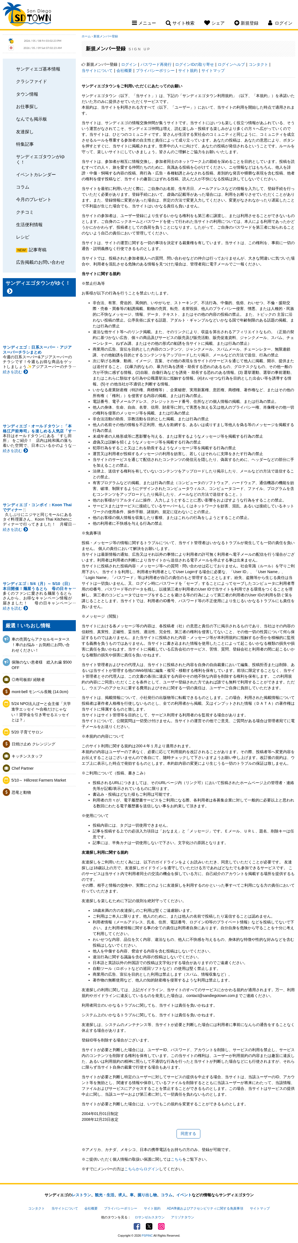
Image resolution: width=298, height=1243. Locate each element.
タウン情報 (27, 94)
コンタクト (258, 64)
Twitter (149, 1226)
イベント (184, 1195)
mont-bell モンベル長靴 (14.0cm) (40, 692)
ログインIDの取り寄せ (194, 64)
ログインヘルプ (231, 64)
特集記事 (25, 144)
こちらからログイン (141, 1169)
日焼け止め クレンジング (33, 744)
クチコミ (25, 212)
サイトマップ (213, 70)
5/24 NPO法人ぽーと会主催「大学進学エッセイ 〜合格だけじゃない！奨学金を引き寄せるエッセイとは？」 (41, 711)
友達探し (25, 131)
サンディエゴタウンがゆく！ (40, 159)
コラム (22, 186)
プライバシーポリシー (155, 70)
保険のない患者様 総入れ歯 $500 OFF (42, 665)
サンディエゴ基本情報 (38, 68)
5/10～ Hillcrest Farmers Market (38, 780)
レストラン (81, 1195)
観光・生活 (104, 1195)
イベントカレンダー (36, 174)
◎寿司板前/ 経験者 (28, 679)
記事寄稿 (37, 249)
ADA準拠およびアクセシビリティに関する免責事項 (205, 1208)
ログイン (129, 64)
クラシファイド (31, 81)
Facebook (137, 1226)
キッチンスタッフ (27, 756)
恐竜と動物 (21, 792)
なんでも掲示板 (31, 118)
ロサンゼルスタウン (150, 1217)
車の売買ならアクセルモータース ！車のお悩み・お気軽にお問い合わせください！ (41, 644)
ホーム (86, 36)
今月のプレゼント (33, 199)
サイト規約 (188, 70)
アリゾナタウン (182, 1217)
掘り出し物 (147, 1195)
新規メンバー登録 (106, 36)
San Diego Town (27, 15)
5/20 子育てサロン (27, 732)
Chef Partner (22, 768)
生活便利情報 (29, 224)
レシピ (22, 236)
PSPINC (147, 1235)
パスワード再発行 (156, 64)
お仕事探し (27, 106)
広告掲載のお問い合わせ (40, 262)
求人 (122, 1195)
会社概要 (124, 70)
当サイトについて (97, 70)
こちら (176, 1159)
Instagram (161, 1226)
